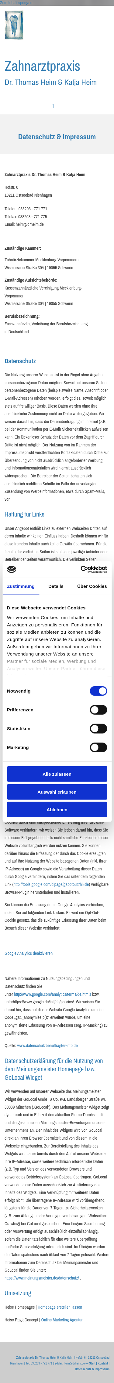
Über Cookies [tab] (92, 586)
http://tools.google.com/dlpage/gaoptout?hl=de (51, 884)
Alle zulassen (57, 774)
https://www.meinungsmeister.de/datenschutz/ (42, 1278)
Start (92, 1363)
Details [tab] (56, 586)
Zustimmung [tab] (21, 586)
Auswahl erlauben (56, 791)
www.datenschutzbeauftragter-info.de (47, 1045)
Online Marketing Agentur (61, 1320)
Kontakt (103, 1363)
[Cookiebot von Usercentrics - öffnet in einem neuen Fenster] (81, 569)
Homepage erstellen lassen (60, 1307)
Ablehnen (57, 809)
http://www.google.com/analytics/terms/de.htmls (52, 994)
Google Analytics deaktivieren (29, 953)
